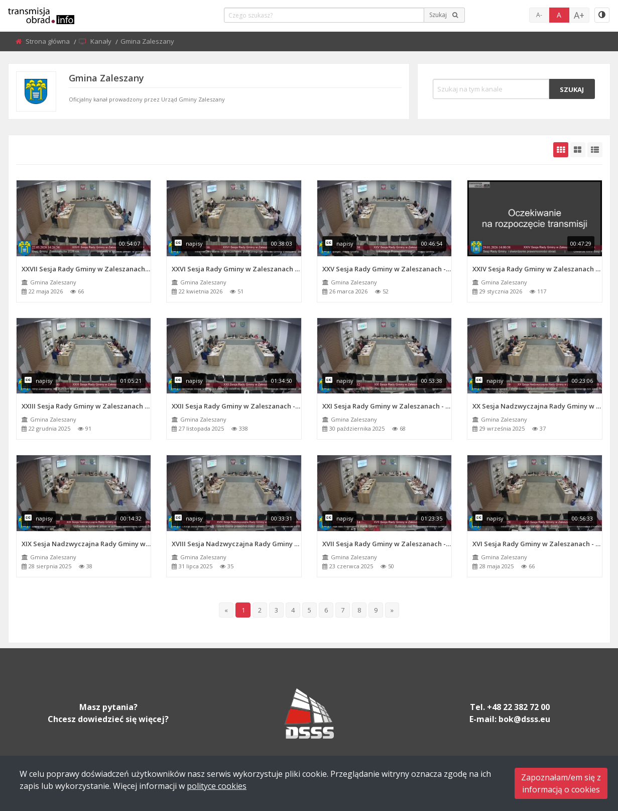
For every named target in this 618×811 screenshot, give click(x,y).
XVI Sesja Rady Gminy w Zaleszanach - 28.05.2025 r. (537, 543)
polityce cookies (216, 785)
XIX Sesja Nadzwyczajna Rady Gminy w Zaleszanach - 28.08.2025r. (86, 543)
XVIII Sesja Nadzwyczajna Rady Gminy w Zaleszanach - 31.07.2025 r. (236, 543)
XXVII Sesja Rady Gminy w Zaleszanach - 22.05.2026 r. (86, 268)
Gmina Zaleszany (53, 282)
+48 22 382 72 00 (518, 707)
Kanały (101, 41)
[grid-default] (560, 149)
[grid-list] (594, 149)
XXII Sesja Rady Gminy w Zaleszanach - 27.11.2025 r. (236, 406)
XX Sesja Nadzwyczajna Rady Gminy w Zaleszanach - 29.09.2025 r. (537, 406)
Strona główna (48, 41)
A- (539, 15)
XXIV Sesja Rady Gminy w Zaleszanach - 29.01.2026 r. (537, 268)
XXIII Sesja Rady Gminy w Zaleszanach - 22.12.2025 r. (86, 406)
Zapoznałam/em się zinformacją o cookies (561, 783)
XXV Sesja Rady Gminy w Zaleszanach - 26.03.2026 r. (387, 268)
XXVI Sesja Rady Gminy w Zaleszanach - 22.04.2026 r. (236, 268)
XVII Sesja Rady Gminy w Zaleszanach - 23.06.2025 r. (387, 543)
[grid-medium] (577, 149)
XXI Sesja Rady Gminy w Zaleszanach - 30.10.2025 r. (387, 406)
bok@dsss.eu (524, 719)
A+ (579, 15)
